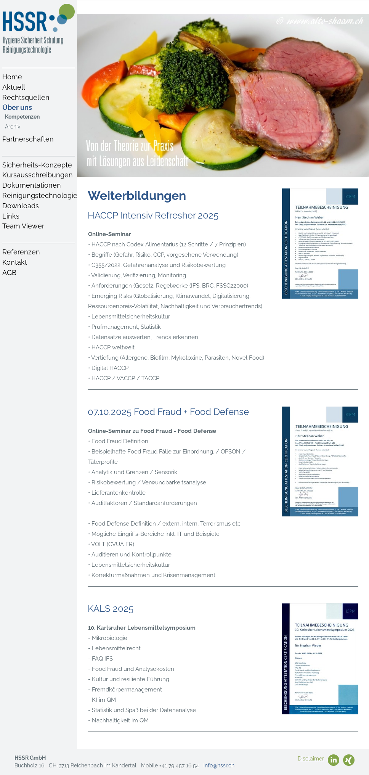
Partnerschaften (28, 139)
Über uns (17, 107)
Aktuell (13, 87)
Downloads (20, 206)
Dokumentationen (31, 185)
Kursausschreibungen (37, 175)
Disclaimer (311, 759)
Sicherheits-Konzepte (37, 165)
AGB (9, 273)
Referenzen (21, 252)
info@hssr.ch (219, 765)
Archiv (12, 127)
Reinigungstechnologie (39, 195)
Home (12, 77)
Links (10, 216)
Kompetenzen (22, 117)
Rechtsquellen (26, 97)
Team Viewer (23, 226)
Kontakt (14, 262)
